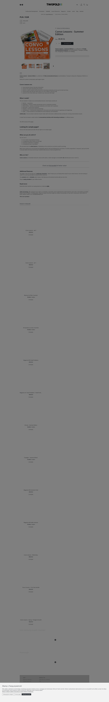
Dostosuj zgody (18, 694)
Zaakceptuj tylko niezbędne (8, 694)
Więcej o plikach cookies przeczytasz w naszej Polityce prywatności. (17, 691)
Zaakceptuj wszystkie (26, 694)
